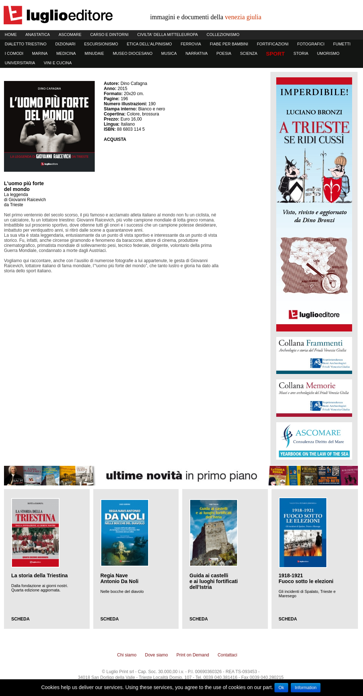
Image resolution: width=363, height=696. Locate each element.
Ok (281, 687)
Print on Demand (192, 655)
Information (306, 687)
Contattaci (227, 655)
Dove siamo (156, 655)
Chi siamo (126, 655)
